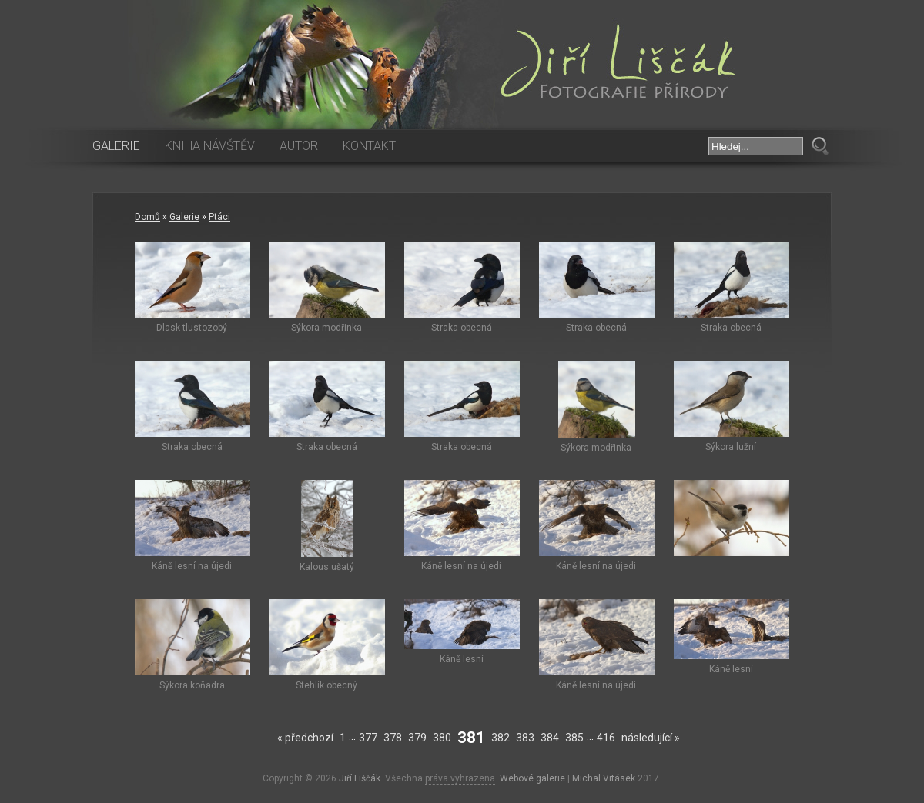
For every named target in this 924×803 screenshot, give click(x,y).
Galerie (116, 145)
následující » (650, 737)
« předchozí (305, 737)
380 (442, 737)
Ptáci (219, 217)
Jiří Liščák (359, 778)
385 (574, 737)
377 (368, 737)
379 (417, 737)
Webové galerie (532, 778)
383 (525, 737)
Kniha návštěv (210, 145)
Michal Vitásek (603, 778)
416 (606, 737)
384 (550, 737)
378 (392, 737)
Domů (147, 217)
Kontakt (369, 145)
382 (500, 737)
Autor (299, 145)
